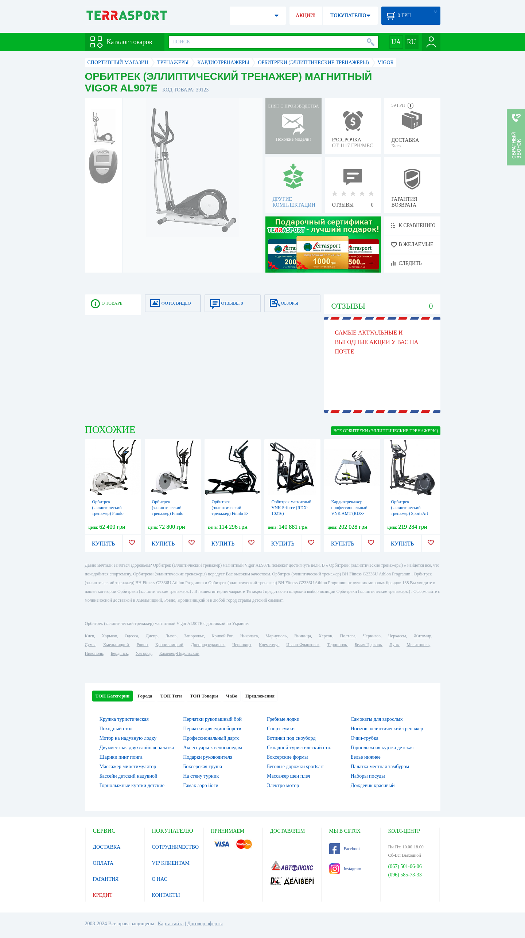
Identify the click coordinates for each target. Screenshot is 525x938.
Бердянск (119, 653)
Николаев (249, 635)
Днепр (152, 635)
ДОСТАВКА (107, 847)
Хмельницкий (116, 644)
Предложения (260, 696)
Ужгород (144, 653)
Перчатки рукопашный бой (212, 719)
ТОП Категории (113, 696)
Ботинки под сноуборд (291, 738)
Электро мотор (283, 785)
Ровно (142, 644)
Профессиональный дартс (211, 738)
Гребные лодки (283, 719)
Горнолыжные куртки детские (132, 785)
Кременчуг (269, 644)
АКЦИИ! (305, 15)
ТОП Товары (204, 696)
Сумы (90, 644)
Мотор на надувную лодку (128, 738)
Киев (89, 635)
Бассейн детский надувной (129, 776)
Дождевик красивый (373, 785)
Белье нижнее (366, 757)
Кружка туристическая (124, 719)
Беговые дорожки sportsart (295, 766)
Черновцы (241, 644)
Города (144, 696)
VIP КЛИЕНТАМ (171, 863)
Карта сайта (171, 923)
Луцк (394, 644)
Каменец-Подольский (179, 653)
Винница (302, 635)
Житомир (422, 635)
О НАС (159, 879)
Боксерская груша (202, 766)
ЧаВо (231, 696)
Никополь (94, 653)
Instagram (345, 868)
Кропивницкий (169, 644)
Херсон (325, 635)
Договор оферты (205, 923)
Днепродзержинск (208, 644)
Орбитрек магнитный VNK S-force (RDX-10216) (292, 507)
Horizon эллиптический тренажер (387, 728)
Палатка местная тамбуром (380, 766)
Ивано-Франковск (302, 644)
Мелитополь (418, 644)
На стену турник (201, 776)
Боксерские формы (287, 757)
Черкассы (397, 635)
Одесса (131, 635)
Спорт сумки (281, 728)
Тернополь (337, 644)
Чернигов (372, 635)
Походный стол (116, 728)
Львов (170, 635)
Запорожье (194, 635)
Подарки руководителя (207, 757)
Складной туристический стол (299, 747)
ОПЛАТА (103, 863)
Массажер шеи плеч (288, 776)
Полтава (347, 635)
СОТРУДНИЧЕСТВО (175, 847)
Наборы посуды (368, 776)
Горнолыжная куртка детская (382, 747)
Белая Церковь (368, 644)
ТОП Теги (171, 696)
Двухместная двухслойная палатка (137, 747)
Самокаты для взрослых (377, 719)
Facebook (345, 848)
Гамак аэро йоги (200, 785)
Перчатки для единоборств (212, 728)
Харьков (109, 635)
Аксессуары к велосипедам (212, 747)
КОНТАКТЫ (166, 895)
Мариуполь (276, 635)
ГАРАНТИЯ (106, 879)
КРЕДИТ (103, 895)
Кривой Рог (221, 635)
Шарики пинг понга (121, 757)
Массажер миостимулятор (128, 766)
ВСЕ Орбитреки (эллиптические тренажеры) (385, 430)
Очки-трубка (364, 738)
